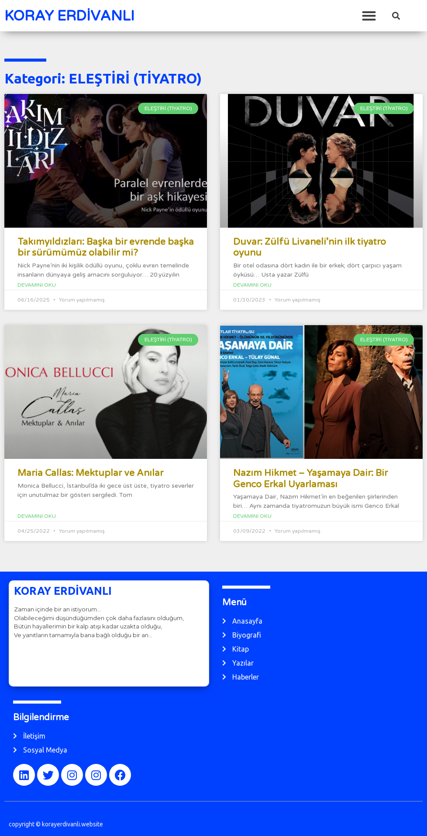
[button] (369, 15)
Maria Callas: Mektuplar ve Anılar (90, 473)
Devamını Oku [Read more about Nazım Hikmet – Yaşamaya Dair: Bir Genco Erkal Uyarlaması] (252, 516)
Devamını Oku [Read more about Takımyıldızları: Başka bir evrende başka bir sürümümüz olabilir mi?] (36, 285)
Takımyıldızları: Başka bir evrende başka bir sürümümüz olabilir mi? (105, 247)
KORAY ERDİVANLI (69, 16)
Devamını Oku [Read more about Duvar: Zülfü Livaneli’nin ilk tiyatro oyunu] (252, 285)
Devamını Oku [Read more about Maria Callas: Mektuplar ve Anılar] (36, 516)
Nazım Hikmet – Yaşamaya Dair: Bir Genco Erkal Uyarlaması (310, 478)
